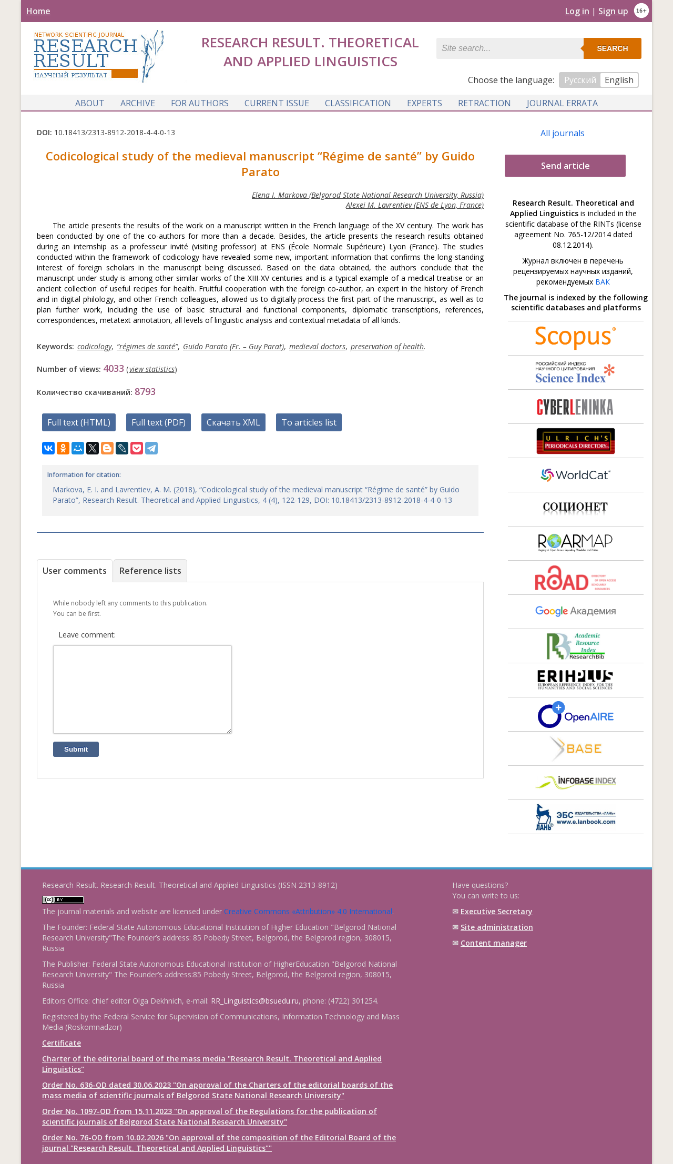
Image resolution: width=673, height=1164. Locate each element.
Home (38, 11)
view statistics (152, 368)
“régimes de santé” (147, 346)
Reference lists (150, 570)
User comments (75, 570)
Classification (358, 101)
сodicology (94, 346)
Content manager (494, 943)
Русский (580, 80)
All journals (563, 132)
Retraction (484, 101)
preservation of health (387, 346)
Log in (577, 11)
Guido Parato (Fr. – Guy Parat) (233, 346)
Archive (137, 101)
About (90, 101)
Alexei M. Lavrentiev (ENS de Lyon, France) (415, 204)
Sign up (613, 11)
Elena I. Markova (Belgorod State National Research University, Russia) (368, 194)
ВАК (602, 281)
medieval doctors (317, 346)
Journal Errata (562, 101)
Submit (76, 764)
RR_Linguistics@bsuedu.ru (255, 1001)
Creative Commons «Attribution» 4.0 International (308, 911)
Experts (424, 101)
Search (612, 48)
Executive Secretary (497, 911)
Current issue (276, 101)
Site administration (497, 927)
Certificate (61, 1043)
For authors (200, 101)
